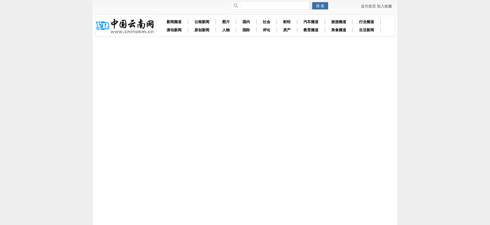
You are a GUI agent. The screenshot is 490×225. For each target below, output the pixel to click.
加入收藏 (384, 6)
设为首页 (368, 6)
